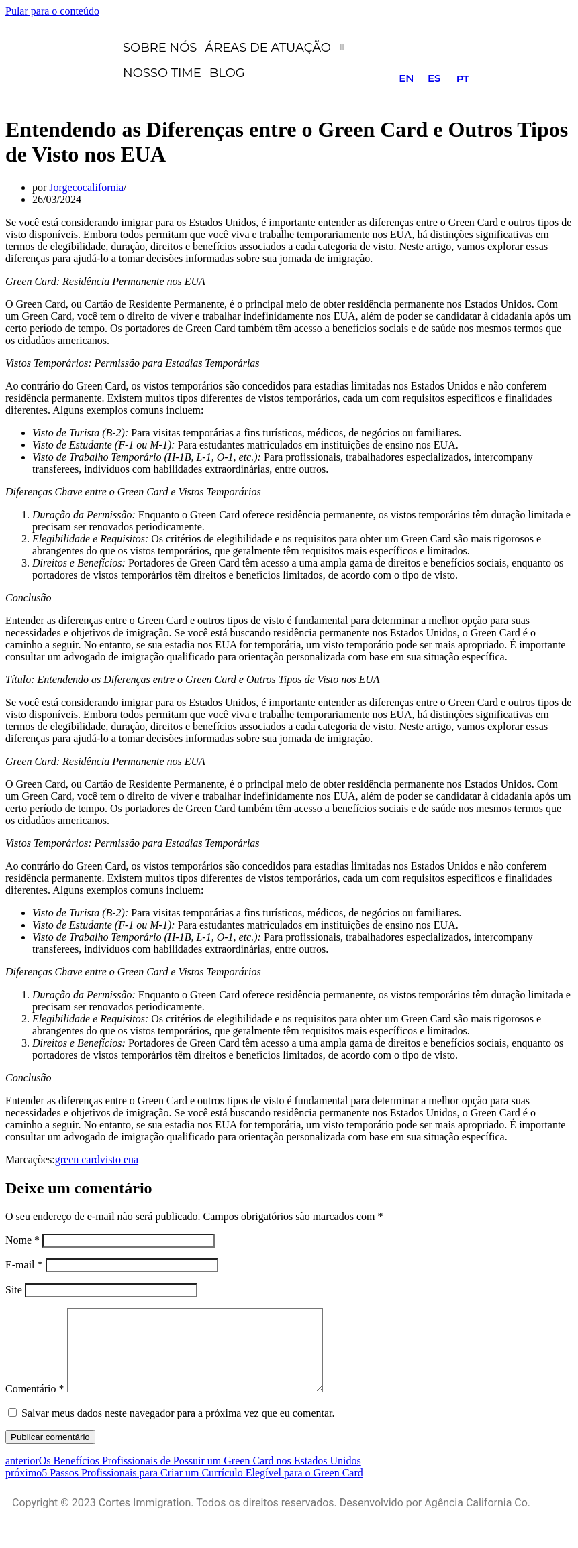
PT (462, 78)
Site (13, 1289)
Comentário (34, 1405)
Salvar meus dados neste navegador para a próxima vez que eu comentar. (177, 1429)
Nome (22, 1240)
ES (434, 78)
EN (406, 78)
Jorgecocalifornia (86, 187)
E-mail (24, 1264)
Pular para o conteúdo (52, 11)
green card (77, 1159)
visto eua (119, 1159)
